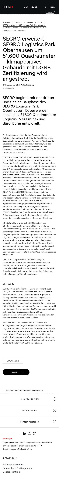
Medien (18, 22)
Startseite (6, 22)
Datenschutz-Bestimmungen (18, 468)
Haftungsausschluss (13, 464)
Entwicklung (13, 360)
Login (50, 12)
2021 (40, 22)
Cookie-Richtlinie (11, 471)
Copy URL (15, 372)
